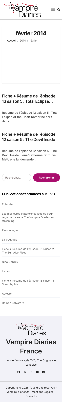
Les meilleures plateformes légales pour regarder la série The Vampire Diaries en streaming (28, 217)
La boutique (9, 239)
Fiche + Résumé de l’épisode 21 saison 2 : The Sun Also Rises (29, 250)
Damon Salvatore (13, 303)
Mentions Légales (43, 391)
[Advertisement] (31, 60)
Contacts (31, 396)
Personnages (10, 230)
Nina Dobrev (10, 262)
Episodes (8, 204)
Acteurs (7, 293)
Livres (6, 271)
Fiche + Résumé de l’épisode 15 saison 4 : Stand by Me (29, 282)
